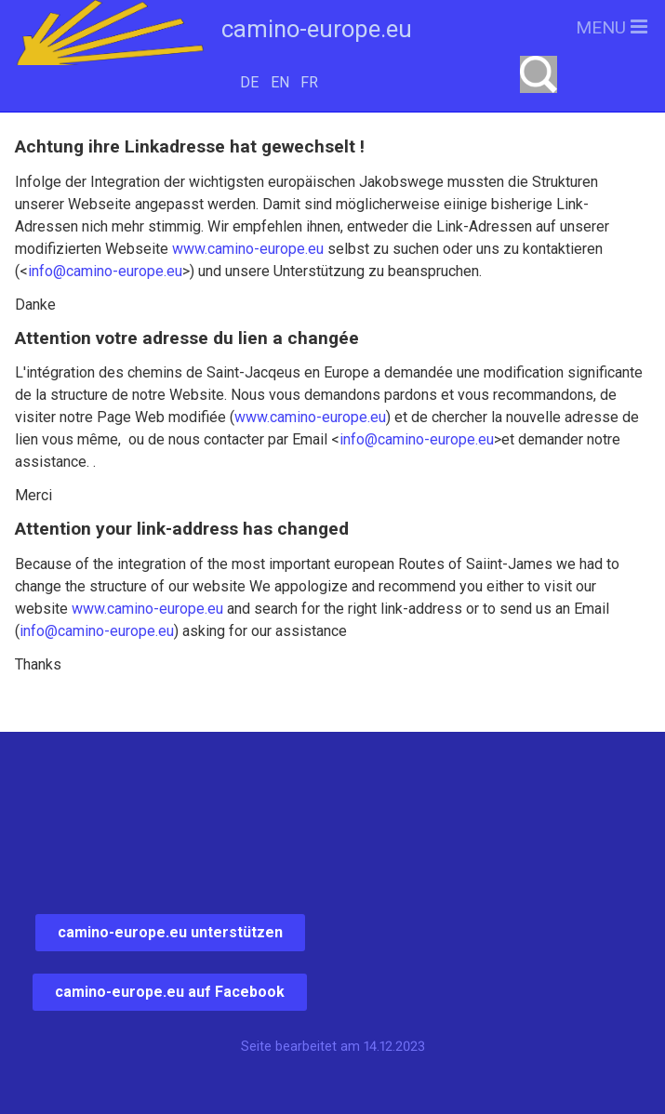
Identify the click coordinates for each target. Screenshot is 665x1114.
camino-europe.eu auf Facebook (170, 992)
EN (280, 82)
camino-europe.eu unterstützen (170, 932)
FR (309, 82)
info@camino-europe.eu (105, 271)
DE (249, 82)
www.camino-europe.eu (248, 249)
